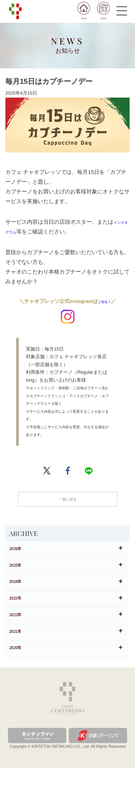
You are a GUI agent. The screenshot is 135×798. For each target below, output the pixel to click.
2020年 (65, 675)
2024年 (65, 594)
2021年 (65, 655)
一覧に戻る (67, 501)
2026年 (65, 553)
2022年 (65, 634)
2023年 (65, 614)
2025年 (65, 573)
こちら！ (104, 301)
